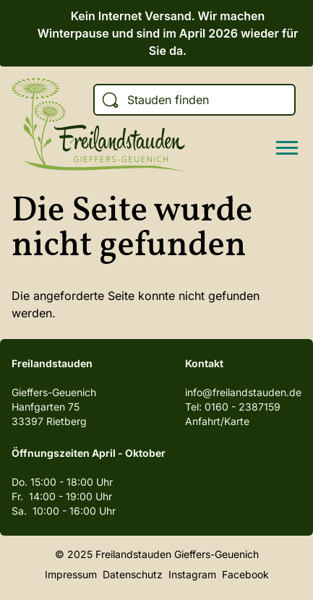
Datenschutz (133, 574)
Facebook (245, 574)
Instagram (192, 574)
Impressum (71, 574)
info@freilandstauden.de (243, 392)
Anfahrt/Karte (217, 421)
